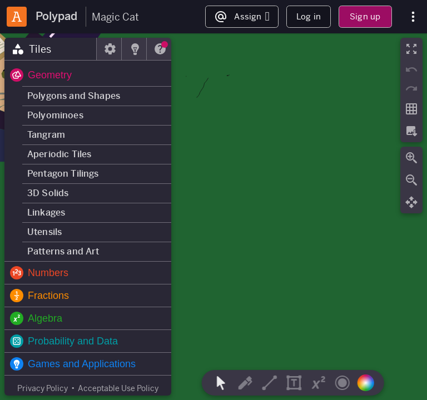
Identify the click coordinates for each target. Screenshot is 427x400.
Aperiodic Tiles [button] (59, 154)
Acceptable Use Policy (118, 388)
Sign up (365, 16)
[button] (87, 75)
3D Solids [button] (47, 193)
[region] (213, 216)
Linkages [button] (46, 212)
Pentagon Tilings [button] (63, 173)
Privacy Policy (42, 388)
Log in (308, 16)
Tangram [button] (46, 135)
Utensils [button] (44, 232)
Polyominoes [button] (55, 115)
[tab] (50, 49)
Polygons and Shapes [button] (73, 96)
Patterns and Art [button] (63, 251)
